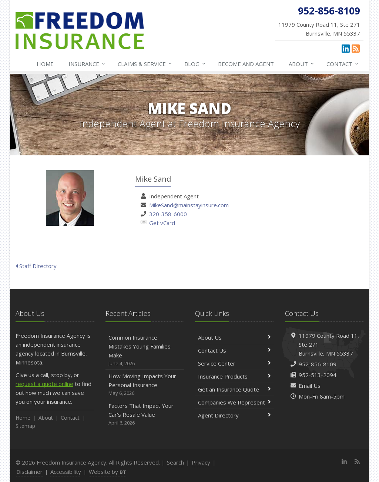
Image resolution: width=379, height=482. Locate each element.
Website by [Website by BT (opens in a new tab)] (107, 471)
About (302, 64)
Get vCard (162, 223)
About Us (234, 337)
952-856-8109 (317, 364)
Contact (342, 64)
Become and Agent (246, 63)
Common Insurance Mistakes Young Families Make (144, 350)
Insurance (87, 64)
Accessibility (65, 471)
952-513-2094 (317, 375)
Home (45, 63)
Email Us (310, 385)
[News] (356, 48)
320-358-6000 (168, 214)
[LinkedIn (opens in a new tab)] (346, 48)
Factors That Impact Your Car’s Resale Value (144, 414)
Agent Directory (234, 415)
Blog (195, 64)
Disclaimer (29, 471)
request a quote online (44, 383)
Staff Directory (36, 266)
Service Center (234, 363)
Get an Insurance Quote (234, 389)
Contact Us (234, 350)
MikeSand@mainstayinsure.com (189, 205)
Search (175, 462)
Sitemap (25, 425)
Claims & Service (145, 64)
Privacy (201, 462)
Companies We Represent (234, 402)
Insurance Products (234, 376)
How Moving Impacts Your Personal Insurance (144, 384)
